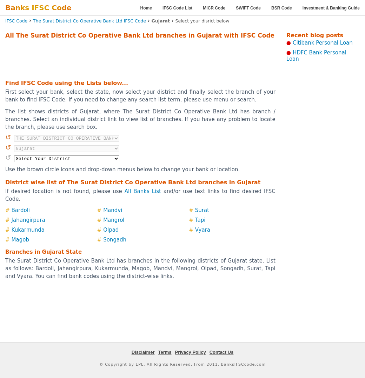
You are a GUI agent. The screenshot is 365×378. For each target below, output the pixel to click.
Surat (202, 210)
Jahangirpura (28, 220)
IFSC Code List (177, 8)
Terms (164, 352)
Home (146, 8)
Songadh (114, 240)
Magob (20, 240)
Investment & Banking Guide (331, 8)
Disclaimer (143, 352)
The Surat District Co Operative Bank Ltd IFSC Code (89, 21)
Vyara (202, 230)
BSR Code (281, 8)
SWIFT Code (248, 8)
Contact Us (222, 352)
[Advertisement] (140, 58)
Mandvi (112, 210)
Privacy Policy (190, 352)
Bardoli (21, 210)
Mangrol (113, 220)
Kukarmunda (28, 230)
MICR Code (214, 8)
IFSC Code (16, 21)
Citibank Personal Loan (323, 43)
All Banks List (143, 191)
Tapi (200, 220)
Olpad (111, 230)
